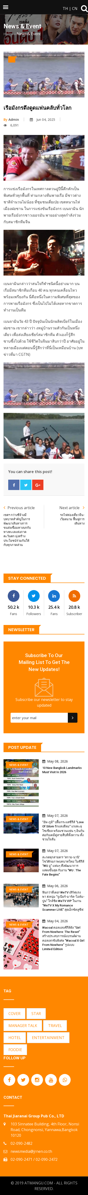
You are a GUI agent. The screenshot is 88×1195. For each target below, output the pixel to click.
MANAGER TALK (22, 1025)
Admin (11, 119)
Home (8, 34)
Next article (71, 507)
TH (65, 8)
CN (74, 8)
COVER (14, 1013)
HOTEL (14, 1037)
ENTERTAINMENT (48, 1037)
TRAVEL (55, 1025)
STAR (36, 1013)
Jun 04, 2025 (42, 119)
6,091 (11, 125)
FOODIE (15, 1049)
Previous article (19, 507)
